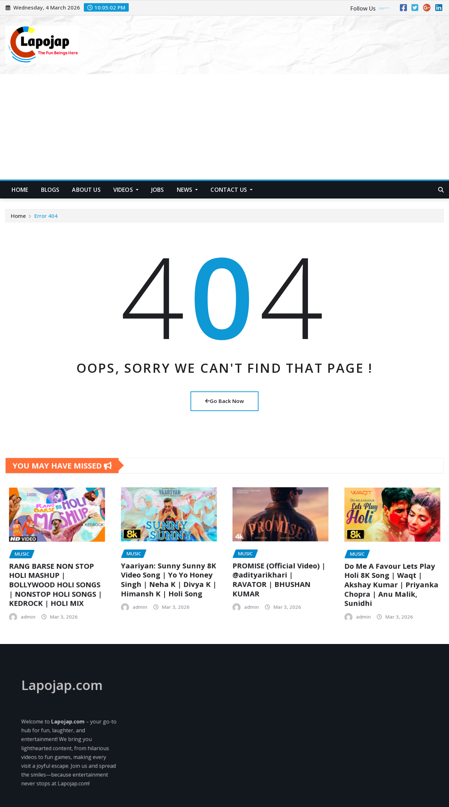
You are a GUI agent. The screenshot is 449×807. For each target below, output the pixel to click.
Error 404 (46, 218)
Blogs (50, 190)
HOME (20, 190)
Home (18, 218)
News (187, 190)
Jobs (157, 190)
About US (86, 190)
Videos (126, 190)
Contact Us (231, 190)
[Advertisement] (224, 127)
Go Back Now (224, 400)
